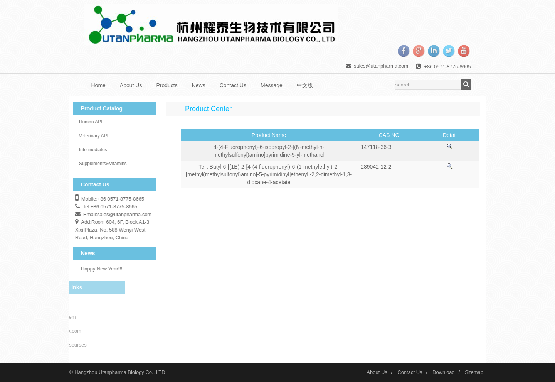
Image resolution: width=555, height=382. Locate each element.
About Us (131, 85)
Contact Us (233, 85)
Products (166, 85)
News (198, 85)
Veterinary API (91, 136)
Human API (89, 122)
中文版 (305, 85)
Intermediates (91, 149)
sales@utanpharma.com (381, 66)
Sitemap (474, 372)
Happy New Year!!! (100, 269)
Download (443, 372)
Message (272, 85)
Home (98, 85)
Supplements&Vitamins (101, 163)
